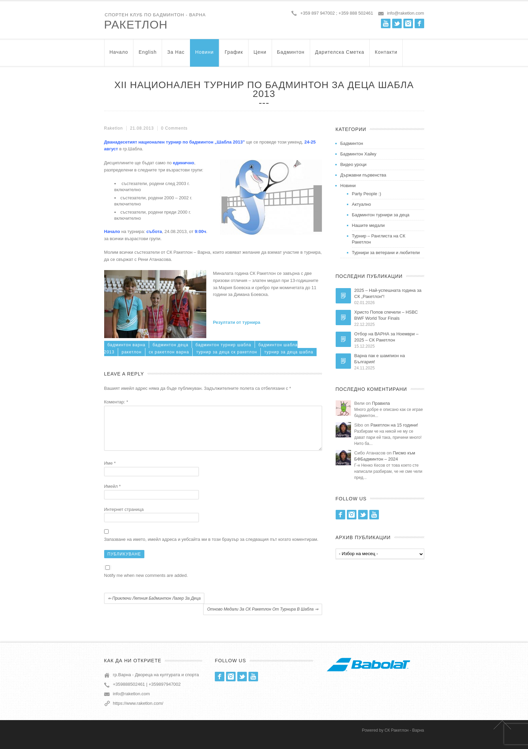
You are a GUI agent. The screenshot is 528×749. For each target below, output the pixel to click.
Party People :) (366, 193)
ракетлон (132, 352)
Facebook (419, 23)
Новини (204, 55)
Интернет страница (124, 517)
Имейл (112, 494)
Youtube (385, 23)
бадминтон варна (127, 345)
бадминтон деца (170, 345)
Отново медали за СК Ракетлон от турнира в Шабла (262, 617)
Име (110, 471)
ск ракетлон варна (169, 352)
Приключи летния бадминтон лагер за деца (154, 606)
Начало (119, 55)
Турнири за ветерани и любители (386, 252)
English (148, 55)
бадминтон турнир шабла (223, 345)
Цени (260, 55)
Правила (381, 403)
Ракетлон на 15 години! (394, 425)
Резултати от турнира (236, 322)
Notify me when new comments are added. (146, 583)
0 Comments (174, 128)
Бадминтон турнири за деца (381, 214)
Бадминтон (291, 55)
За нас (176, 55)
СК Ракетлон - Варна (404, 738)
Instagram (408, 23)
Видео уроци (353, 164)
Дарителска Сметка (339, 55)
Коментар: (116, 401)
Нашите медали (368, 225)
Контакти (386, 55)
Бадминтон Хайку (358, 153)
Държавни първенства (363, 175)
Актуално (361, 204)
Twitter (397, 23)
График (234, 55)
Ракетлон (136, 24)
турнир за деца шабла (288, 352)
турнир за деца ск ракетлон (226, 352)
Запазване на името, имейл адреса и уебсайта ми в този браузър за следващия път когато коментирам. (211, 547)
